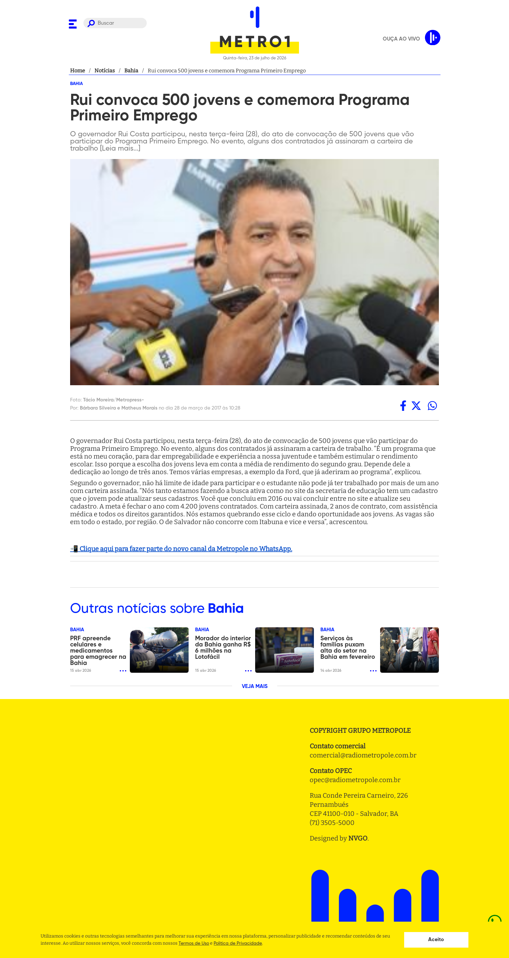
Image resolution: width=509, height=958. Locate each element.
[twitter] (416, 406)
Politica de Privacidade (238, 943)
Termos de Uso (194, 943)
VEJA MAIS (254, 686)
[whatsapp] (432, 406)
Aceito (436, 939)
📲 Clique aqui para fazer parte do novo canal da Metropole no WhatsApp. (181, 549)
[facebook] (403, 406)
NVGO (357, 838)
